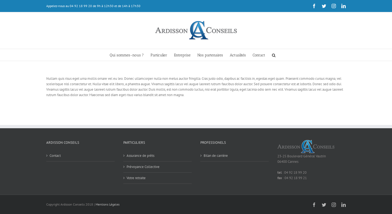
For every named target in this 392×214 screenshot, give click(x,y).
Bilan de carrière (216, 155)
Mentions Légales (108, 204)
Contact (55, 155)
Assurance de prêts (140, 155)
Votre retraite (136, 178)
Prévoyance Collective (143, 166)
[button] (273, 55)
